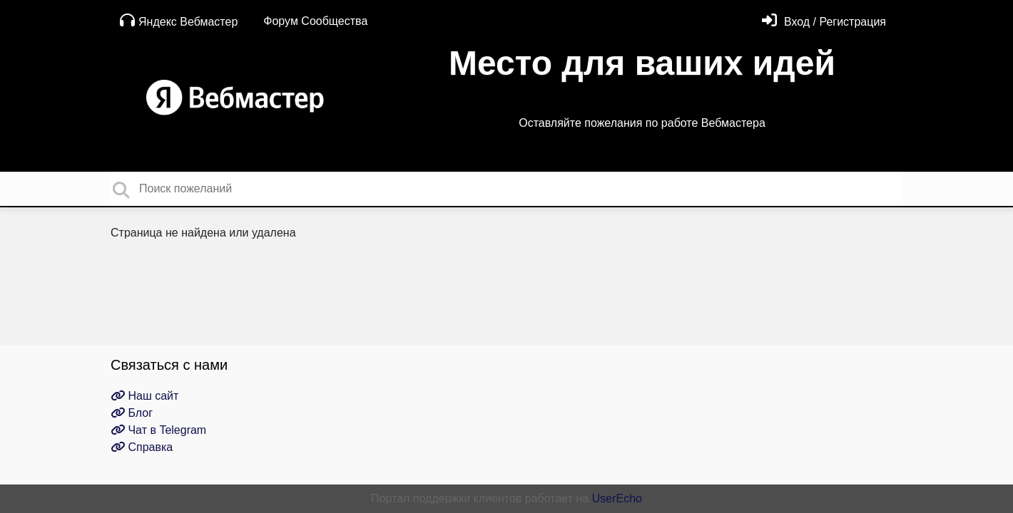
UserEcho (617, 498)
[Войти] (824, 21)
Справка (142, 447)
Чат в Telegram (158, 430)
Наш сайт (144, 396)
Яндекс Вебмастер (179, 20)
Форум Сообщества (315, 21)
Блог (132, 413)
